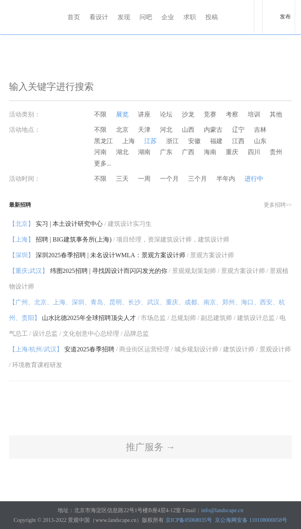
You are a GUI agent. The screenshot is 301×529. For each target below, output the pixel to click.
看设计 (98, 17)
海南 (210, 152)
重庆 (232, 152)
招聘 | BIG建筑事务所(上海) (119, 239)
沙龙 (188, 114)
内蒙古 (213, 129)
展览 (122, 114)
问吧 (146, 17)
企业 (167, 17)
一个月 (169, 178)
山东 (260, 141)
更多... (102, 163)
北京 (122, 129)
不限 (100, 114)
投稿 (211, 17)
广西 (188, 152)
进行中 (254, 178)
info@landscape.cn (222, 510)
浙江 (172, 141)
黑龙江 (103, 141)
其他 (276, 114)
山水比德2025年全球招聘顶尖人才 (147, 318)
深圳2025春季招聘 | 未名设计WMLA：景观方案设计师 (121, 255)
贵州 (276, 152)
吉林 (260, 129)
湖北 (122, 152)
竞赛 (210, 114)
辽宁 (238, 129)
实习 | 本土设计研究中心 (80, 223)
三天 (122, 178)
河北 (166, 129)
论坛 (166, 114)
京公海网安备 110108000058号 (251, 520)
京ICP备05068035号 (188, 520)
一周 (144, 178)
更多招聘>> (278, 205)
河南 (100, 152)
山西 (188, 129)
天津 (144, 129)
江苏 (150, 141)
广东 (166, 152)
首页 (73, 17)
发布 (285, 17)
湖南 (144, 152)
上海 (128, 141)
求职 (189, 17)
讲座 (144, 114)
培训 (254, 114)
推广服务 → (150, 447)
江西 (238, 141)
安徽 (194, 141)
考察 (232, 114)
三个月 (197, 178)
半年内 (225, 178)
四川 (254, 152)
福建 (216, 141)
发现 (124, 17)
